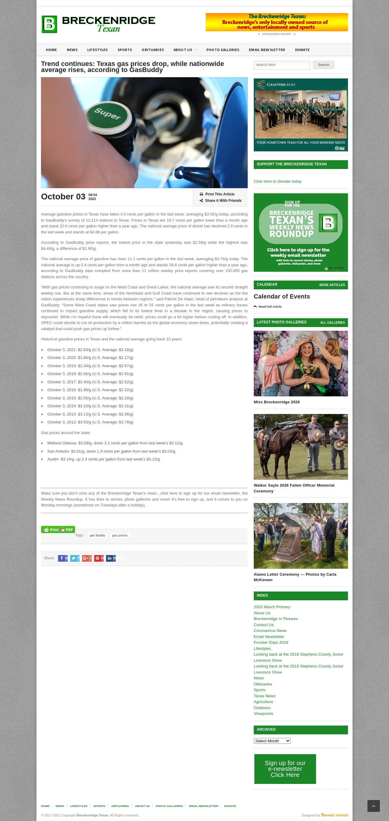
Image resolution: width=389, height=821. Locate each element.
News (73, 50)
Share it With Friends (221, 201)
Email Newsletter (280, 50)
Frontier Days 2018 (270, 642)
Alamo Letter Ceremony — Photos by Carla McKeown (294, 577)
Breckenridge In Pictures (275, 618)
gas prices (119, 535)
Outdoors (262, 707)
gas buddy (97, 535)
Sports (129, 50)
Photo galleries (232, 50)
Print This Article (217, 194)
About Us (193, 51)
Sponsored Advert (277, 34)
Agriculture (263, 701)
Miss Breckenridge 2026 (276, 402)
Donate (317, 50)
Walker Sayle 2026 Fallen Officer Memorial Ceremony (293, 488)
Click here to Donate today (277, 181)
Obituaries (159, 50)
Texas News (264, 696)
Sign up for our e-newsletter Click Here (285, 769)
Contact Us (263, 625)
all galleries (333, 322)
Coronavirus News (270, 630)
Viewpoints (263, 713)
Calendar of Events (281, 296)
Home (52, 50)
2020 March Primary (271, 607)
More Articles (332, 285)
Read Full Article (269, 307)
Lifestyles (100, 50)
